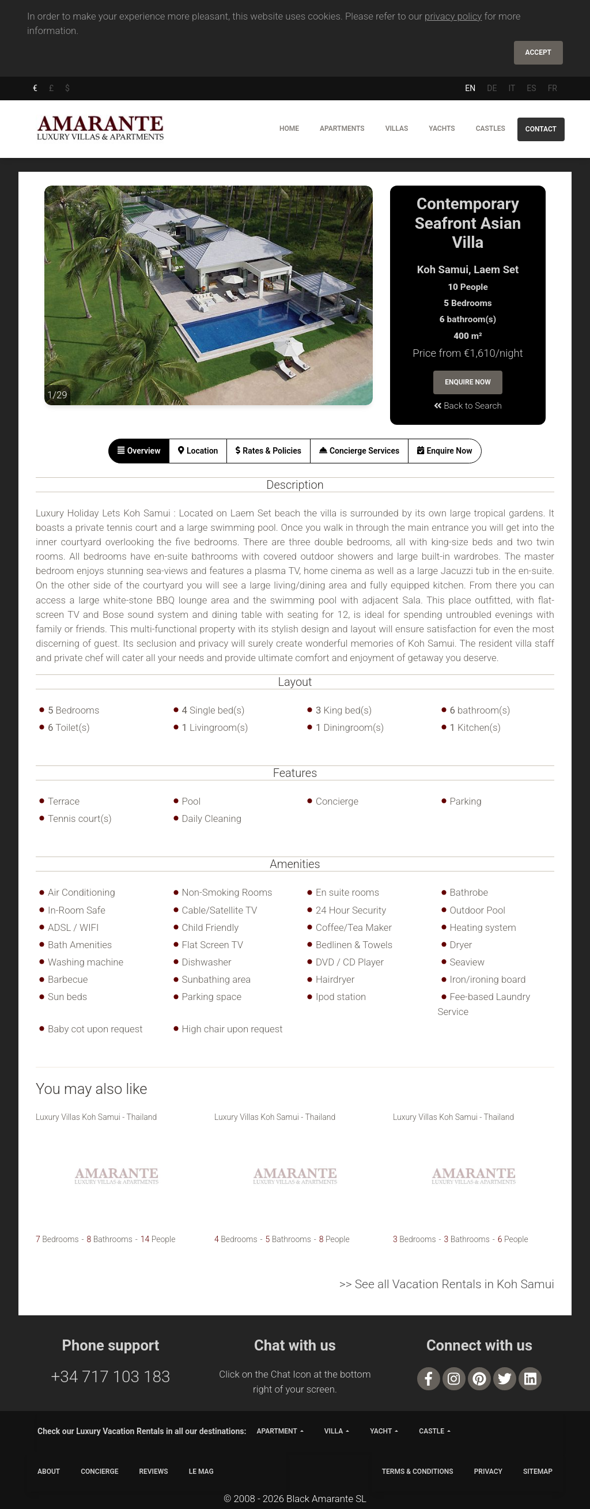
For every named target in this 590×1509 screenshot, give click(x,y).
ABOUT (48, 1471)
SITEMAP (538, 1471)
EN (470, 88)
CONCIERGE (99, 1471)
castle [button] (431, 1431)
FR (552, 88)
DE (492, 88)
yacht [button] (381, 1431)
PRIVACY (488, 1471)
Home (289, 129)
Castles (490, 129)
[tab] (138, 451)
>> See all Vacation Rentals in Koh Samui (446, 1284)
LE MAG (201, 1471)
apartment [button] (276, 1431)
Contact (541, 129)
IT (511, 88)
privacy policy (453, 16)
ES (531, 88)
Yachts (442, 129)
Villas (397, 129)
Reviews (153, 1471)
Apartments (342, 129)
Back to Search (468, 406)
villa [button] (333, 1431)
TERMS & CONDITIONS (417, 1471)
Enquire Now (468, 382)
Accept (538, 52)
